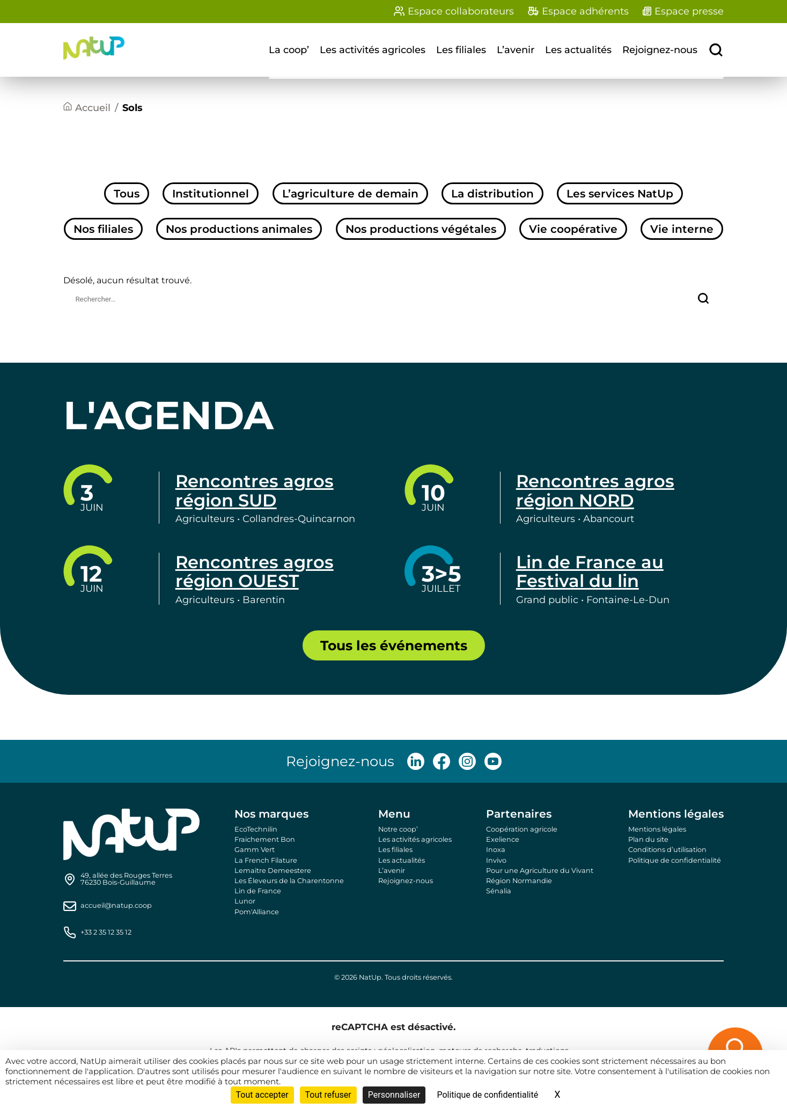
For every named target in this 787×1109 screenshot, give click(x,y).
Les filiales (461, 50)
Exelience (502, 839)
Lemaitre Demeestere (272, 870)
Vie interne (682, 229)
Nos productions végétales (420, 229)
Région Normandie (519, 881)
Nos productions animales (239, 229)
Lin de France (257, 891)
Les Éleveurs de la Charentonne (289, 881)
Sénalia (498, 891)
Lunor (244, 901)
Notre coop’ (398, 829)
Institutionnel (210, 193)
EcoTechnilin (255, 829)
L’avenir (515, 50)
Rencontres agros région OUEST (254, 571)
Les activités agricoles (372, 50)
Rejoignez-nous (659, 50)
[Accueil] (86, 108)
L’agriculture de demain (350, 193)
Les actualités (578, 50)
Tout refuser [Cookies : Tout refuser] (328, 1095)
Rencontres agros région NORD (595, 490)
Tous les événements (393, 645)
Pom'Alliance (256, 912)
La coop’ (289, 50)
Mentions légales (657, 829)
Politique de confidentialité (674, 860)
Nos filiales (103, 229)
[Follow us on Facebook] (441, 761)
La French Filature (265, 860)
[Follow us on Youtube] (493, 761)
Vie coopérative (573, 229)
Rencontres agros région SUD (254, 490)
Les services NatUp (620, 193)
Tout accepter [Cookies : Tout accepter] (262, 1095)
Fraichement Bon (264, 839)
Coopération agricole (521, 829)
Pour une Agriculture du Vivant (539, 870)
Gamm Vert (254, 850)
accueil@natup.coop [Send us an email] (116, 905)
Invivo (496, 860)
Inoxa (495, 850)
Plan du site (648, 839)
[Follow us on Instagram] (467, 761)
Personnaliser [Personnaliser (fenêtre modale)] (394, 1095)
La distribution (492, 193)
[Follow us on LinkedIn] (415, 761)
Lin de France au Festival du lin (590, 571)
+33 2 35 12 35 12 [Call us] (105, 932)
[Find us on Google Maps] (126, 879)
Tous (126, 193)
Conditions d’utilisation (667, 850)
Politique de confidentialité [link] (487, 1095)
